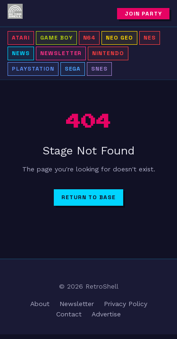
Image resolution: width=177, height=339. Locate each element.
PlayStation (33, 69)
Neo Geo (119, 37)
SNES (99, 69)
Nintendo (108, 53)
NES (149, 37)
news (21, 53)
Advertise (106, 314)
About (40, 303)
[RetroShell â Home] (15, 13)
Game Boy (56, 37)
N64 (89, 37)
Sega (73, 69)
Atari (21, 37)
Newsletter (61, 53)
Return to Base (88, 197)
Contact (69, 314)
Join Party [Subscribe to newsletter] (143, 13)
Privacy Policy (125, 303)
